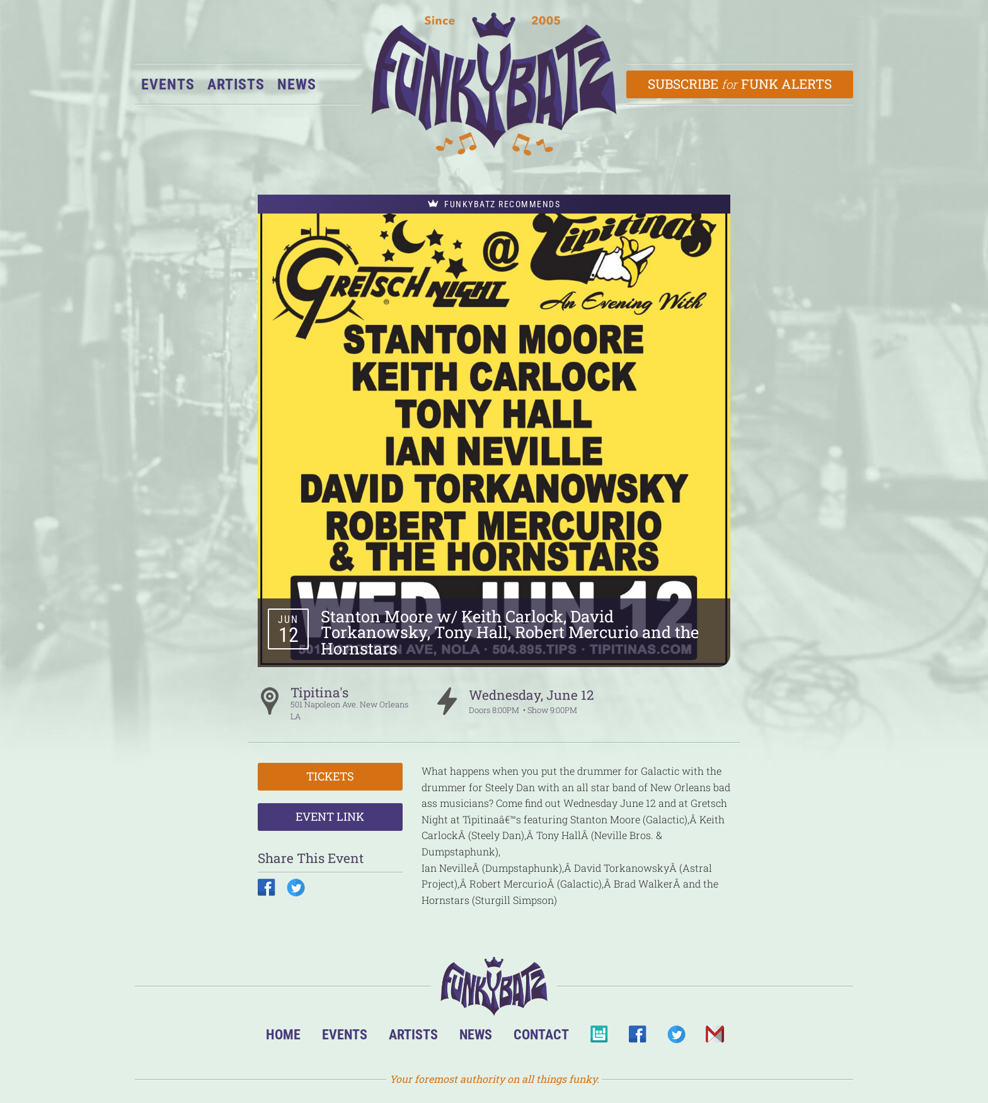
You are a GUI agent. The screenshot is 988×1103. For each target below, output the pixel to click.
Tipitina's (319, 692)
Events (168, 84)
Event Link (330, 816)
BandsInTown (599, 1037)
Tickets (330, 776)
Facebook (637, 1037)
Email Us (714, 1037)
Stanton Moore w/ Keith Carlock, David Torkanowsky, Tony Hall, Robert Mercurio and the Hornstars (510, 632)
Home (283, 1034)
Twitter (675, 1037)
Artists (236, 84)
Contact (541, 1034)
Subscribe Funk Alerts (740, 84)
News (296, 84)
